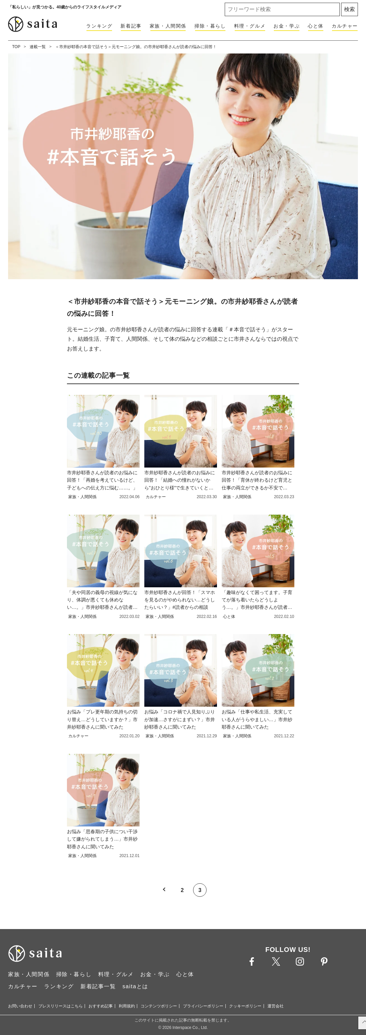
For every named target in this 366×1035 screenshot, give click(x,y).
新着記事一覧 (98, 986)
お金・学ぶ (286, 26)
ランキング (99, 26)
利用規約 (127, 1006)
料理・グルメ (250, 26)
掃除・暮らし (210, 26)
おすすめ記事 (100, 1006)
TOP (16, 46)
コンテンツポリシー (159, 1006)
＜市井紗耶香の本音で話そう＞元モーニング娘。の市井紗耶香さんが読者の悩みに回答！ (136, 46)
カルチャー (345, 26)
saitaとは (135, 986)
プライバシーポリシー (203, 1006)
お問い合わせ (20, 1006)
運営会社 (275, 1006)
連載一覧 (38, 46)
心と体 (316, 26)
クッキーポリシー (245, 1006)
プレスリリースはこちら (60, 1006)
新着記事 (130, 26)
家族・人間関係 (168, 26)
